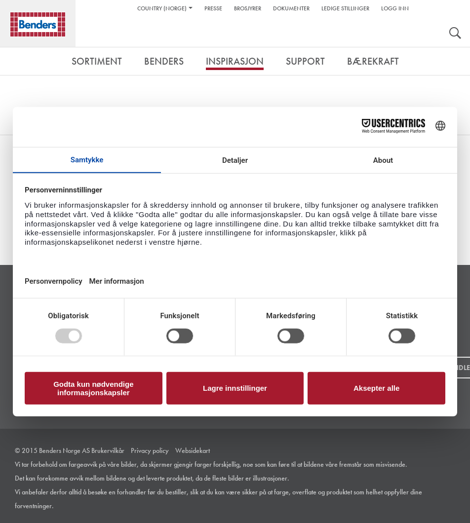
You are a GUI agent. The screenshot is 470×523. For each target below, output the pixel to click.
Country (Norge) (162, 8)
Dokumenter (291, 8)
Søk (455, 34)
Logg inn (395, 8)
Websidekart (192, 450)
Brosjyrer (247, 8)
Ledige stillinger (345, 8)
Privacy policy (150, 450)
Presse (213, 8)
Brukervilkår (107, 450)
